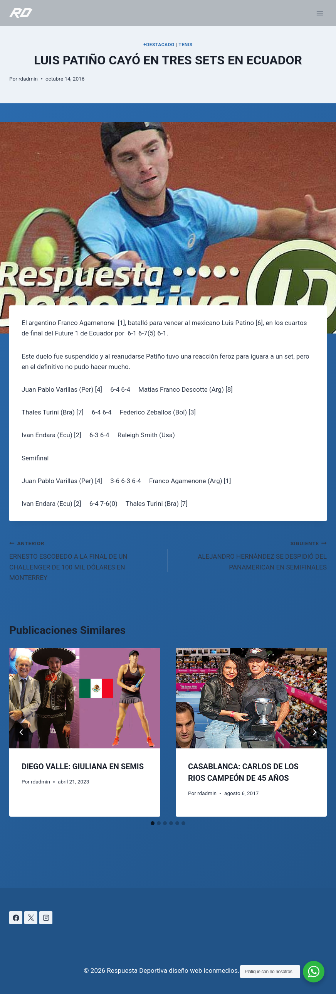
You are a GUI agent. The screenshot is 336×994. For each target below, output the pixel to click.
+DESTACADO (159, 44)
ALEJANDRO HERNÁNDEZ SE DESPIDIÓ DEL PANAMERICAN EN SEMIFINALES (251, 554)
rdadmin (28, 79)
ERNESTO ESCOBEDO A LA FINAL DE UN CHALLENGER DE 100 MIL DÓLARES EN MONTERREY (85, 559)
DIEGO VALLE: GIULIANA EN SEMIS (83, 766)
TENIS (185, 44)
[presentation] (84, 698)
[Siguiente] (314, 732)
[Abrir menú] (319, 13)
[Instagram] (45, 917)
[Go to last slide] (21, 732)
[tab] (153, 823)
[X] (30, 917)
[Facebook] (15, 917)
